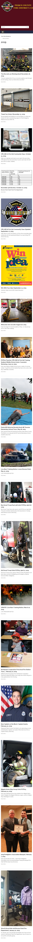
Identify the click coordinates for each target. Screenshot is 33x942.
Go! (27, 27)
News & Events (6, 38)
